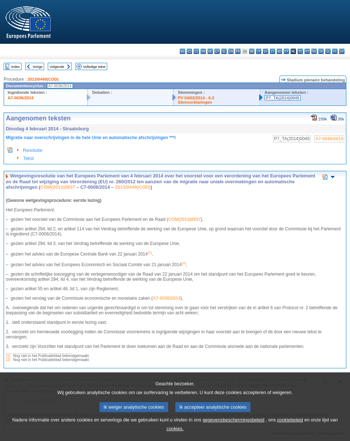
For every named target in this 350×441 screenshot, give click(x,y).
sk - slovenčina (321, 51)
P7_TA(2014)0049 (282, 98)
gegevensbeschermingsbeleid (233, 425)
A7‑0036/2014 (166, 298)
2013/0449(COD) (42, 79)
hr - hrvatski (251, 51)
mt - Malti (286, 51)
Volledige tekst (94, 67)
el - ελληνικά (224, 51)
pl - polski (300, 51)
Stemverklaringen (195, 102)
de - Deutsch (210, 51)
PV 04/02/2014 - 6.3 (196, 98)
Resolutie (32, 150)
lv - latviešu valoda (265, 51)
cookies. (175, 434)
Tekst (28, 158)
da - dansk (203, 51)
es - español (189, 51)
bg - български (182, 51)
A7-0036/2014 (21, 98)
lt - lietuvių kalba (272, 51)
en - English (231, 51)
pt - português (307, 51)
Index (15, 67)
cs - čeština (196, 51)
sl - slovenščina (328, 51)
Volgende (57, 67)
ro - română (314, 51)
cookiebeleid (290, 425)
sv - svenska (342, 51)
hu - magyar (279, 51)
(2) (8, 360)
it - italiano (258, 51)
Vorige (38, 67)
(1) (8, 356)
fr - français (238, 51)
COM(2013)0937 (57, 187)
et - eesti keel (217, 51)
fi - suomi (335, 51)
